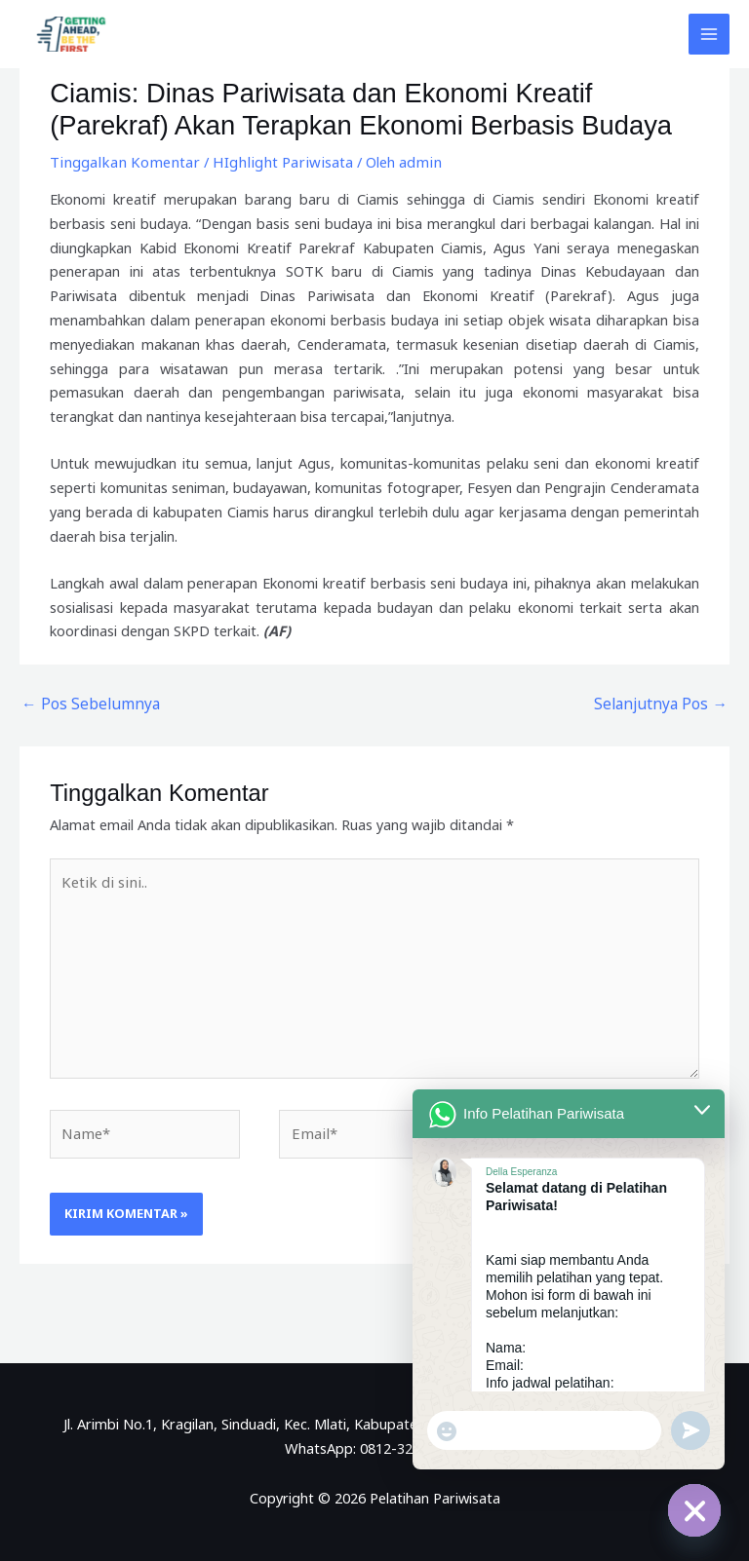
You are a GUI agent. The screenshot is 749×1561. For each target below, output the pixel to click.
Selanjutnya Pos (667, 702)
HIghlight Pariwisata (269, 161)
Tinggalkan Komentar (120, 161)
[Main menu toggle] (709, 34)
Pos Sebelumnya (83, 702)
